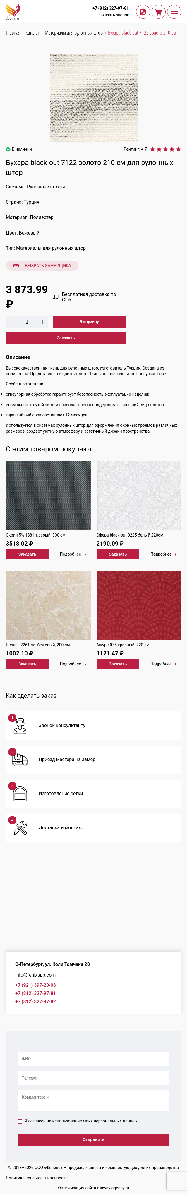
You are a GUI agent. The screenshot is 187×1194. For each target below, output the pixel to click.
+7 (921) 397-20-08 (35, 985)
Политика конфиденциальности (37, 1178)
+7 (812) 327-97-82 (35, 1001)
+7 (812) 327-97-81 (110, 8)
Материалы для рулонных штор (51, 248)
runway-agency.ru (113, 1187)
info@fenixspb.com (35, 975)
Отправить (93, 1139)
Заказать (66, 337)
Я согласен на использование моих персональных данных (78, 1121)
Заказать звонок (113, 15)
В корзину (89, 321)
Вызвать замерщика (42, 266)
